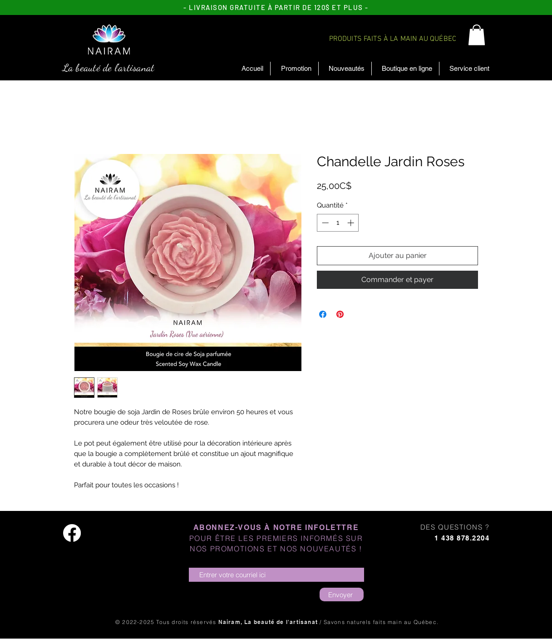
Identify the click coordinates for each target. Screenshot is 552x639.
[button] (476, 35)
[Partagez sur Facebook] (322, 314)
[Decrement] (324, 222)
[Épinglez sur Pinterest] (340, 314)
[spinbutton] (337, 222)
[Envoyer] (342, 594)
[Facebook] (72, 533)
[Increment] (351, 222)
